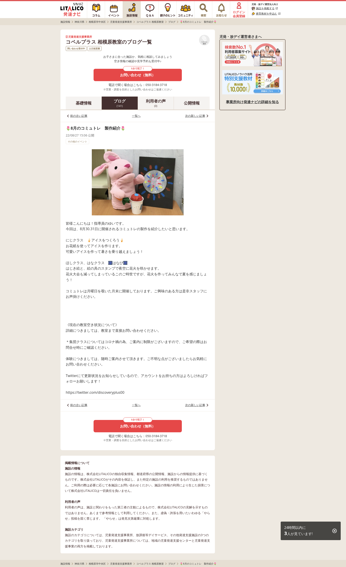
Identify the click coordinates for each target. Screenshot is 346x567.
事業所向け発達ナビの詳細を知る (252, 101)
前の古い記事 (78, 116)
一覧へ (136, 116)
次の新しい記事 (195, 116)
